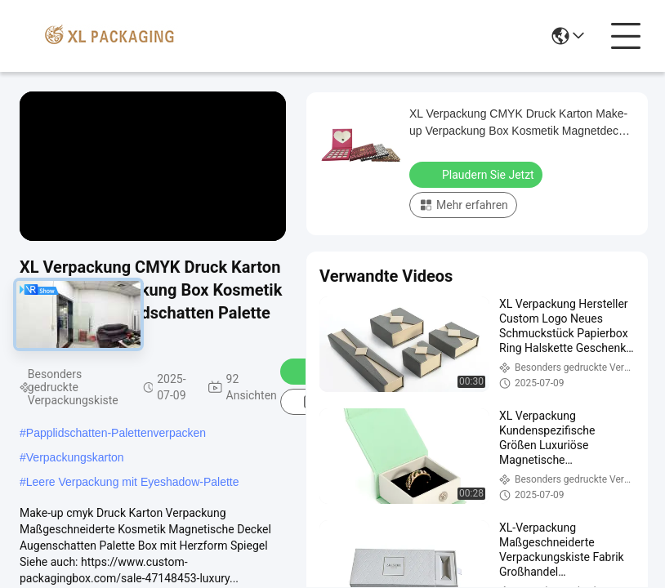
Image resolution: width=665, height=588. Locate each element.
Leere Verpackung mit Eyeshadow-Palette (132, 481)
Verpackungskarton (75, 457)
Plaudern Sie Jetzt (477, 174)
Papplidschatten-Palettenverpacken (116, 432)
